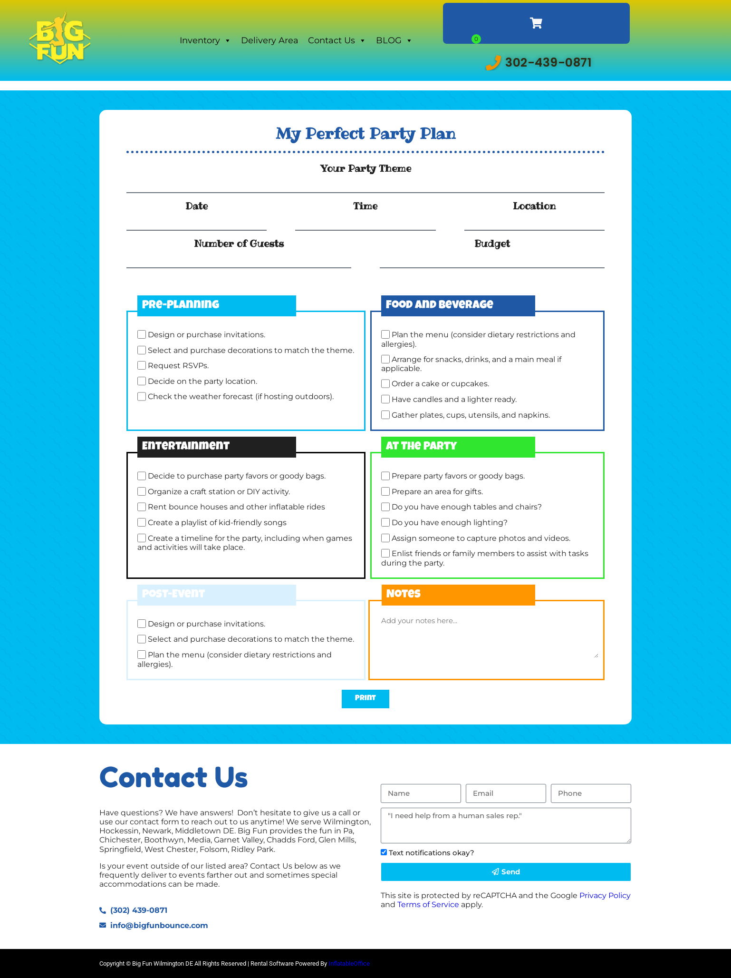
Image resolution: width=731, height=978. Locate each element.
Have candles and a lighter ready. (454, 399)
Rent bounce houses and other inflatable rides (236, 507)
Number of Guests (239, 243)
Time (365, 206)
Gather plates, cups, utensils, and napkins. (471, 415)
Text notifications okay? (431, 852)
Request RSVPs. (178, 365)
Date (196, 206)
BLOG (394, 40)
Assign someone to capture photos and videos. (481, 538)
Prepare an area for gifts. (437, 491)
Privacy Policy (605, 895)
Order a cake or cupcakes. (440, 384)
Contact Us (337, 40)
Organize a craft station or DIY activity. (219, 491)
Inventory (205, 40)
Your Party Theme (365, 168)
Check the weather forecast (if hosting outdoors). (241, 396)
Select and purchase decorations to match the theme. (251, 350)
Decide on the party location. (202, 381)
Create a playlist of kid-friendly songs (217, 522)
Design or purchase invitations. (206, 334)
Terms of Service (428, 904)
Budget (492, 243)
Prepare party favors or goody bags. (458, 476)
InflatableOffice (349, 963)
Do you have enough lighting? (450, 522)
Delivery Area (269, 40)
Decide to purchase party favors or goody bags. (237, 476)
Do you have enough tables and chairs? (467, 507)
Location (534, 206)
